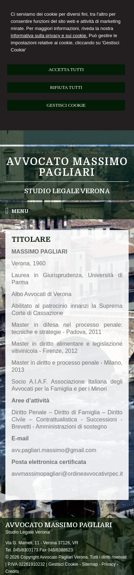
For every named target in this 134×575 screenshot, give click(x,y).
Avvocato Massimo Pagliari (67, 167)
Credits (12, 571)
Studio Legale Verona (67, 191)
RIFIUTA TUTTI (66, 87)
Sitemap (90, 564)
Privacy (108, 564)
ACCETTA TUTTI (66, 69)
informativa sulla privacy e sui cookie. (49, 35)
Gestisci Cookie (63, 564)
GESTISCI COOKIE (65, 105)
